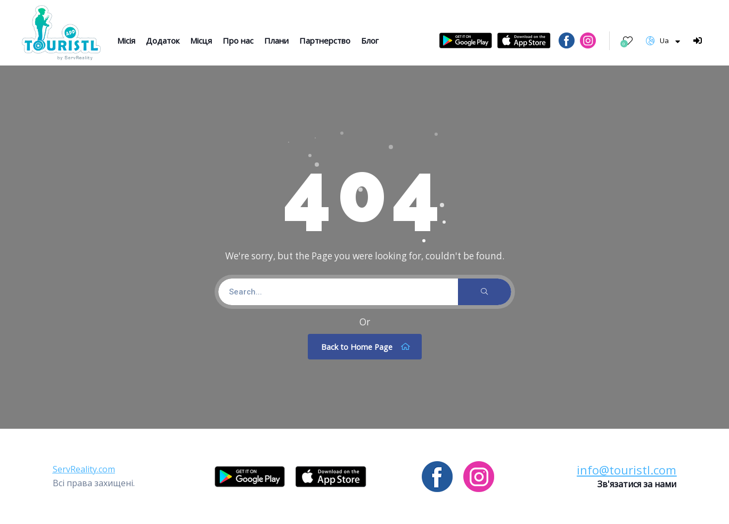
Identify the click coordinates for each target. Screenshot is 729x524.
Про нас (238, 40)
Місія (126, 40)
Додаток (162, 40)
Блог (370, 40)
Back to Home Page (366, 346)
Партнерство (324, 40)
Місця (201, 40)
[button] (84, 469)
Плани (276, 40)
